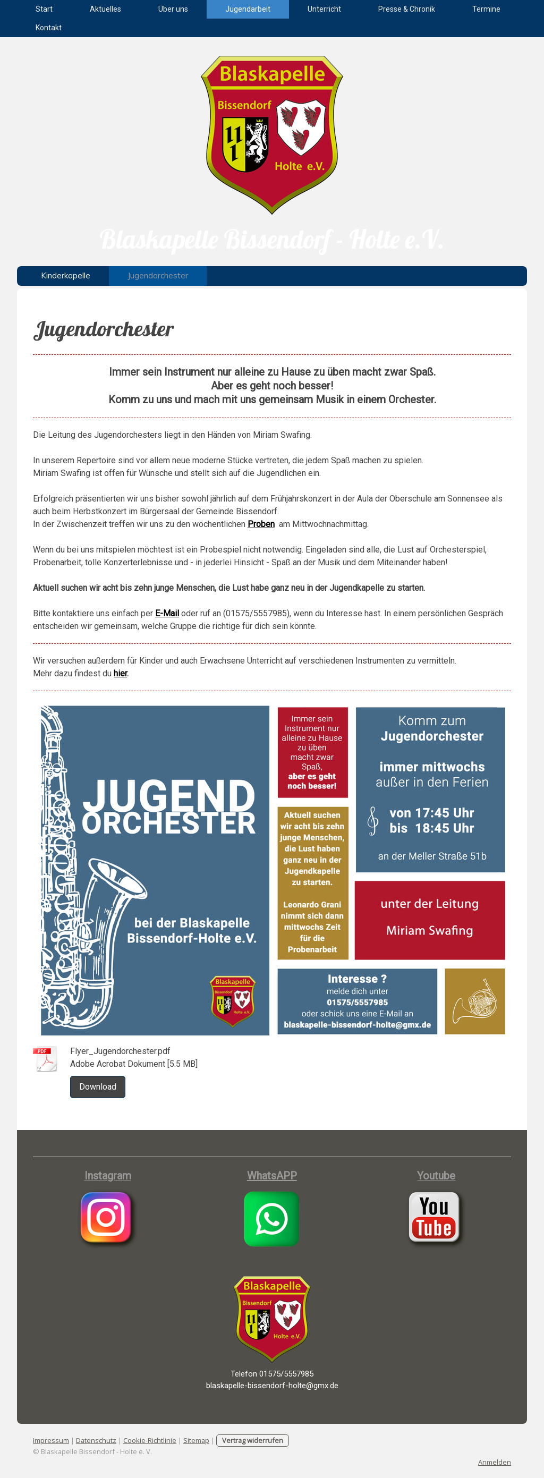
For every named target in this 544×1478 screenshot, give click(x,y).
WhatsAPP (272, 1175)
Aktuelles (105, 9)
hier (120, 673)
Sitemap (196, 1440)
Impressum (51, 1440)
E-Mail (167, 613)
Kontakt (49, 27)
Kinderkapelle (65, 275)
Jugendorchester (158, 275)
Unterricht (324, 9)
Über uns (173, 9)
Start (44, 9)
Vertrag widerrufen (252, 1440)
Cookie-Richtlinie (149, 1440)
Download (97, 1087)
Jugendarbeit (247, 9)
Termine (486, 9)
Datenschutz (96, 1440)
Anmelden (494, 1462)
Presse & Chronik (406, 9)
